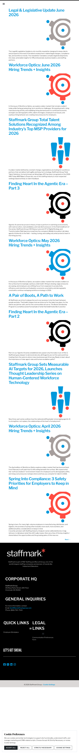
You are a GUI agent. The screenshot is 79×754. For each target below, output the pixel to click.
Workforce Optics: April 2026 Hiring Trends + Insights (35, 428)
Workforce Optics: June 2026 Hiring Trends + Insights (34, 67)
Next (67, 539)
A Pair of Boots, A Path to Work (36, 295)
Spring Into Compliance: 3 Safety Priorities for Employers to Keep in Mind (39, 483)
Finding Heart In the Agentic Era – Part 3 (38, 186)
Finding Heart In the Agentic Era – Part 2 (38, 314)
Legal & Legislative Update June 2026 (36, 12)
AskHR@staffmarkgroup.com (20, 608)
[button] (4, 3)
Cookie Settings (49, 685)
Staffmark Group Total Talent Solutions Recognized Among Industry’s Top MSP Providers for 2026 (37, 126)
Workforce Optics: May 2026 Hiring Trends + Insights (34, 243)
